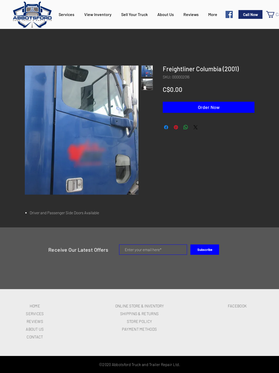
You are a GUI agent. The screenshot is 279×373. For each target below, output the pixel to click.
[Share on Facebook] (166, 127)
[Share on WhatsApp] (186, 127)
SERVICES (35, 313)
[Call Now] (250, 14)
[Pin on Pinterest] (176, 127)
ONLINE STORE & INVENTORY (139, 306)
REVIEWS (35, 321)
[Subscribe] (204, 249)
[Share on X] (195, 127)
